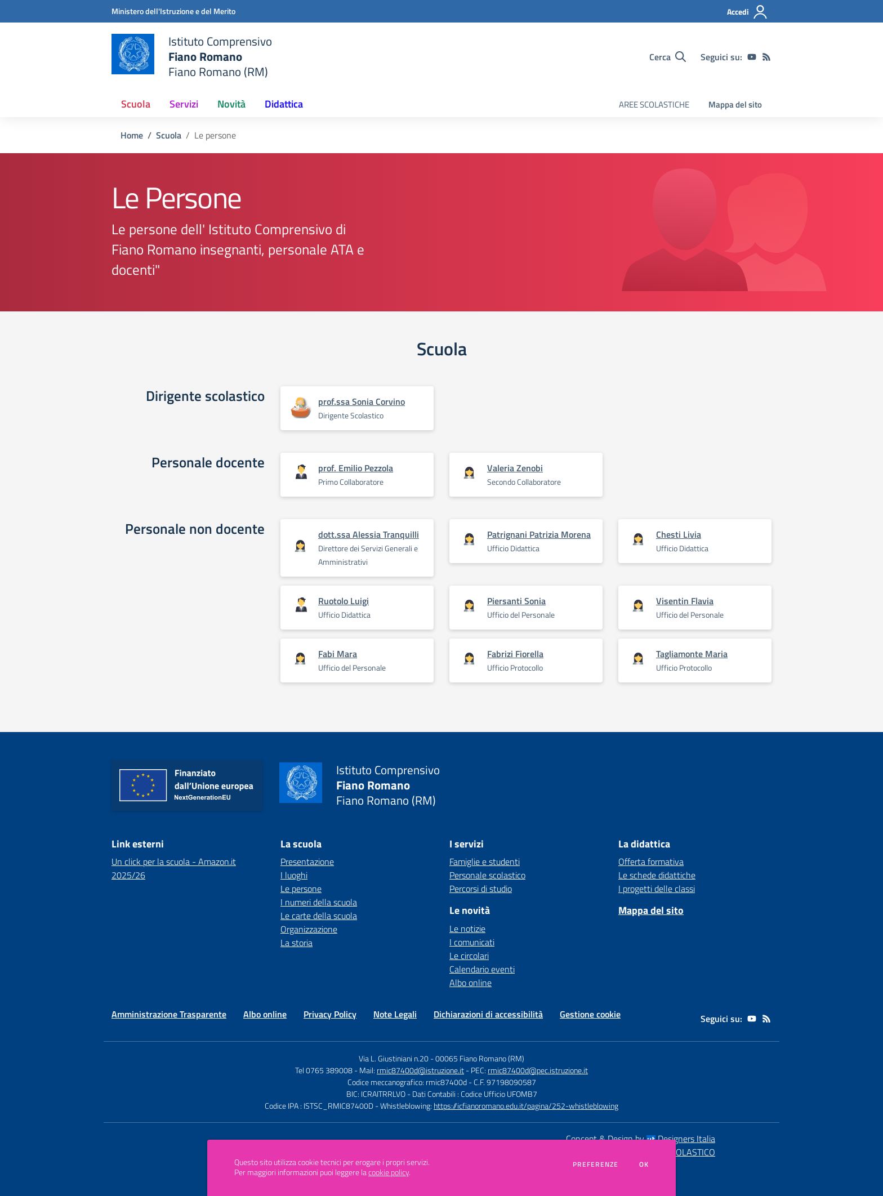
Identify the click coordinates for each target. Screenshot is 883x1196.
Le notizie (467, 928)
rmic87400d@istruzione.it (420, 1070)
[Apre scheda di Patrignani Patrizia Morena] (469, 540)
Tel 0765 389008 (324, 1070)
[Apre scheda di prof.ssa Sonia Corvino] (300, 408)
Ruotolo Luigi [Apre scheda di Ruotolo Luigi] (343, 601)
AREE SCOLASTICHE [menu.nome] (654, 104)
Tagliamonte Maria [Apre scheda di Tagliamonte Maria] (692, 654)
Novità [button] (231, 103)
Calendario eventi (482, 969)
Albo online (470, 982)
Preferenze (595, 1164)
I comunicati (471, 942)
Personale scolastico (487, 875)
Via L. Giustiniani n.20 (394, 1058)
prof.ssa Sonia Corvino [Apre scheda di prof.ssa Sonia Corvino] (361, 401)
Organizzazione (308, 929)
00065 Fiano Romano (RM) (479, 1058)
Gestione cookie (590, 1014)
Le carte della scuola (318, 915)
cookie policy (388, 1172)
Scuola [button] (135, 103)
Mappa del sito (735, 104)
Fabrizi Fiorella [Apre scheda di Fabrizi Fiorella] (515, 654)
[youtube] (752, 57)
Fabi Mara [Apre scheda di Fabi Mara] (337, 654)
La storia (296, 942)
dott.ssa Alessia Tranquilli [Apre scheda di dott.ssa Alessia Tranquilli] (368, 534)
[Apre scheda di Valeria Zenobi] (469, 473)
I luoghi (293, 875)
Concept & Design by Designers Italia (640, 1138)
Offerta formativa (651, 861)
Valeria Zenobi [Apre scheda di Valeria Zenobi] (515, 468)
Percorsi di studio (480, 888)
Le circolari (469, 955)
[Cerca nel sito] (667, 57)
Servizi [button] (184, 103)
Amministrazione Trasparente (169, 1014)
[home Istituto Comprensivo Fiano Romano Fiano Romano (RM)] (192, 56)
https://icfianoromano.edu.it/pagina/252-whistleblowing (526, 1106)
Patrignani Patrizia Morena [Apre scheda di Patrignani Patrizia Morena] (539, 534)
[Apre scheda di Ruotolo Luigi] (300, 605)
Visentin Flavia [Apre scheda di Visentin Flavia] (684, 601)
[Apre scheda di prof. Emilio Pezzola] (300, 472)
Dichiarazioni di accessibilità (488, 1014)
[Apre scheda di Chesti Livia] (638, 540)
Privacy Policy (330, 1014)
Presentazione (307, 861)
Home (132, 135)
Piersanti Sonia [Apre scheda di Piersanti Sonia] (516, 601)
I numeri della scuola (318, 902)
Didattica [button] (284, 103)
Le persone (301, 888)
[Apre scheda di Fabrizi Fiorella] (469, 659)
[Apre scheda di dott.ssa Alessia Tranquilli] (300, 546)
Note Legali (395, 1014)
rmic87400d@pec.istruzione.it (538, 1070)
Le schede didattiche (656, 875)
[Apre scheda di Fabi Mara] (300, 659)
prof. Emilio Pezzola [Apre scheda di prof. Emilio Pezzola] (355, 468)
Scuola (168, 135)
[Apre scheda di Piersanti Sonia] (469, 606)
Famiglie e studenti (484, 861)
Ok (644, 1164)
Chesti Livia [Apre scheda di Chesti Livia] (678, 534)
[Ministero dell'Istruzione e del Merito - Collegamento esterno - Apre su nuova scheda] (173, 11)
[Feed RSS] (766, 57)
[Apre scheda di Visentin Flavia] (638, 606)
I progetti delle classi (656, 888)
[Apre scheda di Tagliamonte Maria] (638, 659)
